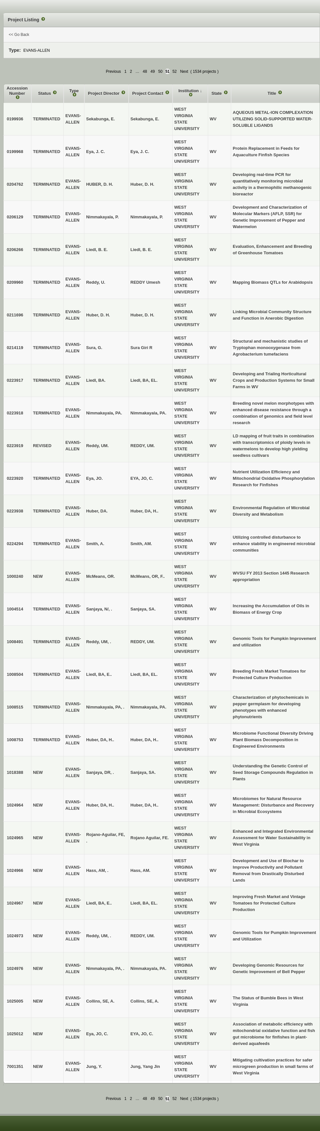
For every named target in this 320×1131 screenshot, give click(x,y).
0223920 (15, 478)
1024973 (15, 935)
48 (145, 71)
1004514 (15, 609)
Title (272, 93)
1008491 (15, 641)
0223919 (15, 445)
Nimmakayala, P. (147, 216)
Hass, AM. (141, 870)
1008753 (15, 739)
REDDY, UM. (143, 445)
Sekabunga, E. (145, 118)
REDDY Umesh (145, 282)
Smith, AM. (141, 543)
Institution (189, 90)
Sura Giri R (142, 347)
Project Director (104, 93)
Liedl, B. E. (141, 249)
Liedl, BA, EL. (144, 380)
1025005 (15, 1001)
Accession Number (17, 91)
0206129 (15, 216)
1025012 (15, 1033)
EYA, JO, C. (142, 478)
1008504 (15, 674)
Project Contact (148, 93)
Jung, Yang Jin (145, 1066)
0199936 (15, 118)
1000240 (15, 576)
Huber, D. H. (143, 184)
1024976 (15, 968)
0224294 (15, 543)
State (217, 93)
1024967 (15, 903)
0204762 (15, 184)
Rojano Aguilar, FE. (150, 837)
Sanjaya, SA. (143, 609)
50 (160, 71)
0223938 (15, 511)
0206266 (15, 249)
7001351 (15, 1066)
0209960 (15, 282)
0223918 (15, 413)
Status (45, 93)
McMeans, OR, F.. (148, 576)
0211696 (15, 315)
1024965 (15, 837)
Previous (113, 71)
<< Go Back (19, 34)
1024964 (15, 805)
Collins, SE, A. (145, 1001)
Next (184, 71)
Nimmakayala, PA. (148, 413)
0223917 (15, 380)
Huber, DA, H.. (145, 511)
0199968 (15, 151)
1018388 (15, 772)
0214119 (15, 347)
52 (174, 71)
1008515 (15, 707)
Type (74, 90)
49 (153, 71)
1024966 (15, 870)
